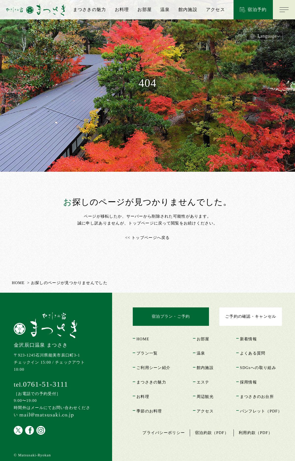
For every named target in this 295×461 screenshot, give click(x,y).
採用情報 (248, 382)
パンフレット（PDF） (261, 411)
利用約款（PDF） (255, 433)
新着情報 (248, 339)
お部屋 (144, 9)
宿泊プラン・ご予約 (171, 316)
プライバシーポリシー (163, 433)
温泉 (165, 9)
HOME (142, 339)
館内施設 (187, 9)
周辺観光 (205, 397)
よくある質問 (253, 353)
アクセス (215, 9)
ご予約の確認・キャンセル (250, 316)
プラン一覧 (147, 353)
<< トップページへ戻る (147, 238)
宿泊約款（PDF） (212, 433)
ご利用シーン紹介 (153, 368)
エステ (203, 382)
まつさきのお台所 (257, 397)
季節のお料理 (149, 411)
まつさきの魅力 (89, 9)
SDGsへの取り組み (258, 368)
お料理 (122, 9)
